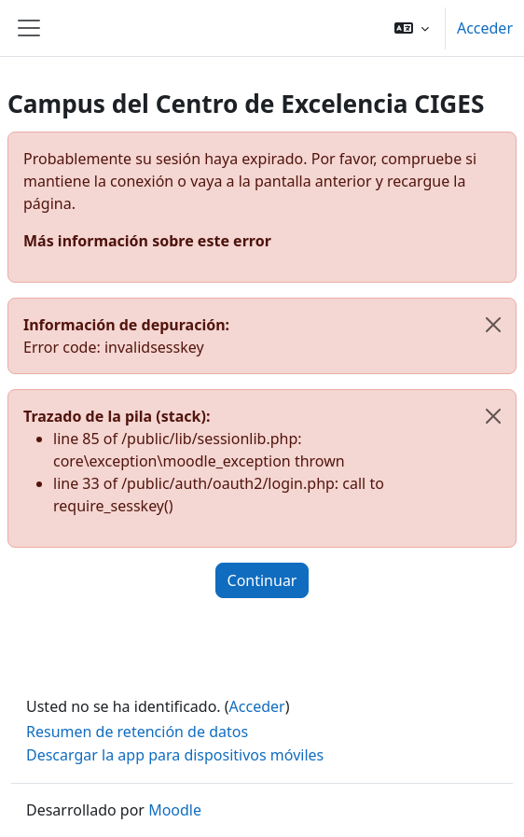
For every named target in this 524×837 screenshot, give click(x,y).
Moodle (174, 810)
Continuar (262, 580)
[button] (411, 28)
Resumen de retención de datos (137, 731)
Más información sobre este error (147, 240)
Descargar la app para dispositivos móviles (175, 755)
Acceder (485, 28)
